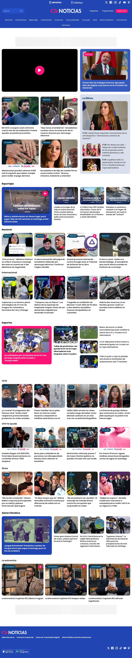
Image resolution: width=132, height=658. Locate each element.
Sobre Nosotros (8, 637)
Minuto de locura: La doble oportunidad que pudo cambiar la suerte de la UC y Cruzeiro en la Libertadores (114, 331)
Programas (94, 11)
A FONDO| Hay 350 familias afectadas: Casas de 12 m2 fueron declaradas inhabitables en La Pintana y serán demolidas (92, 212)
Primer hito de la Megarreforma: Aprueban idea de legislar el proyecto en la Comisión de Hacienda (104, 85)
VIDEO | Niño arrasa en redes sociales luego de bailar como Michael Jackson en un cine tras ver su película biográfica (81, 414)
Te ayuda (86, 20)
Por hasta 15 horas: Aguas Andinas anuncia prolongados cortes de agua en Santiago (114, 456)
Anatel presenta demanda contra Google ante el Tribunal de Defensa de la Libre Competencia (82, 263)
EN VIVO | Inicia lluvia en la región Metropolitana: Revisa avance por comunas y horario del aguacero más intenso (91, 541)
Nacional (8, 20)
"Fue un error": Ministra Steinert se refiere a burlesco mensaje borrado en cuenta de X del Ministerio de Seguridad (17, 263)
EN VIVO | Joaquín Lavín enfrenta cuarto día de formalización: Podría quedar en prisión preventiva (19, 130)
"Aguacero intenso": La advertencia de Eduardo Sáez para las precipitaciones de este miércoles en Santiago (117, 541)
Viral (6, 387)
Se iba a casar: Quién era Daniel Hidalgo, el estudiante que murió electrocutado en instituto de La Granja (113, 263)
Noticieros (66, 25)
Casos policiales (72, 20)
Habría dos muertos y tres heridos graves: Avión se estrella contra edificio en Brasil (112, 306)
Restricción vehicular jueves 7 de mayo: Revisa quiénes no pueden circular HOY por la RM (81, 456)
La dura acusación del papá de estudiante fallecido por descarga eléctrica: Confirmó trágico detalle (49, 263)
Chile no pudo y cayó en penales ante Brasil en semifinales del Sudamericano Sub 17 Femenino (113, 359)
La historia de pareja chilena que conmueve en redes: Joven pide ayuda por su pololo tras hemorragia (114, 414)
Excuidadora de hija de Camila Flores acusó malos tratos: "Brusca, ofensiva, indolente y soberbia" (58, 173)
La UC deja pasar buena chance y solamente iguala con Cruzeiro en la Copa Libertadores (114, 344)
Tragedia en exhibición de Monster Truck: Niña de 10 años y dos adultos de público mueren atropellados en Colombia (82, 307)
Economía (59, 20)
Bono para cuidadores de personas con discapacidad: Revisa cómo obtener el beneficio (48, 457)
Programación (107, 11)
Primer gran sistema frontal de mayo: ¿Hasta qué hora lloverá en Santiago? (66, 539)
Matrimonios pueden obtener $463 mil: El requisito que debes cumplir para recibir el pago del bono (19, 173)
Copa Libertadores (63, 329)
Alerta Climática (106, 20)
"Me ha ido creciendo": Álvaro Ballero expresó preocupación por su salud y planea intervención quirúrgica (16, 502)
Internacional (20, 20)
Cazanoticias (46, 20)
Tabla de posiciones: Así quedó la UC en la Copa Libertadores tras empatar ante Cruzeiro (65, 350)
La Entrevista (121, 20)
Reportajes (33, 20)
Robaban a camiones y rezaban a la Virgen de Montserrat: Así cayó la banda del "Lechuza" (116, 211)
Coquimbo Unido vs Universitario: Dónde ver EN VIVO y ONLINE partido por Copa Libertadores (114, 163)
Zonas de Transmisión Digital (48, 637)
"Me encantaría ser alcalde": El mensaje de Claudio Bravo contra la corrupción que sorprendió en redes (82, 502)
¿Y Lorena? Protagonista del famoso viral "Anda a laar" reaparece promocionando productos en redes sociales (16, 414)
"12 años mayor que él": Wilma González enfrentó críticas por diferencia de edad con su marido (49, 502)
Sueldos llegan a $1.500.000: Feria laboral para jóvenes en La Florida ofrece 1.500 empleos (16, 457)
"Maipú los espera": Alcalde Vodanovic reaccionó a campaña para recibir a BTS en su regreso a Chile (114, 502)
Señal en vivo (121, 11)
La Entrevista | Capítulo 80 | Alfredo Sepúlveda (106, 599)
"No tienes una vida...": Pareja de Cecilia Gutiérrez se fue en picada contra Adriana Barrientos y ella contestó (114, 150)
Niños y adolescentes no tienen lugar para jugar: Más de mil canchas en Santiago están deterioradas (26, 219)
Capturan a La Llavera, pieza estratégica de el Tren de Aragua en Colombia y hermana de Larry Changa (16, 306)
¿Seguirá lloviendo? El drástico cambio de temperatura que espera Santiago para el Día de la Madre (25, 548)
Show (95, 20)
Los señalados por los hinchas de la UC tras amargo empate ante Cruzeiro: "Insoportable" (25, 358)
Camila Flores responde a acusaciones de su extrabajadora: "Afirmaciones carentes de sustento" (104, 136)
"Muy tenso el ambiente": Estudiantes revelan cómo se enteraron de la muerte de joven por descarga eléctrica (58, 132)
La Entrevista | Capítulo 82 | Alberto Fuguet (22, 598)
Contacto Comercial (25, 637)
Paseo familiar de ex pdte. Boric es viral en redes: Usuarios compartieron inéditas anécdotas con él (47, 414)
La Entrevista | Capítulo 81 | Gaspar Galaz (65, 598)
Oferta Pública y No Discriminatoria (76, 637)
